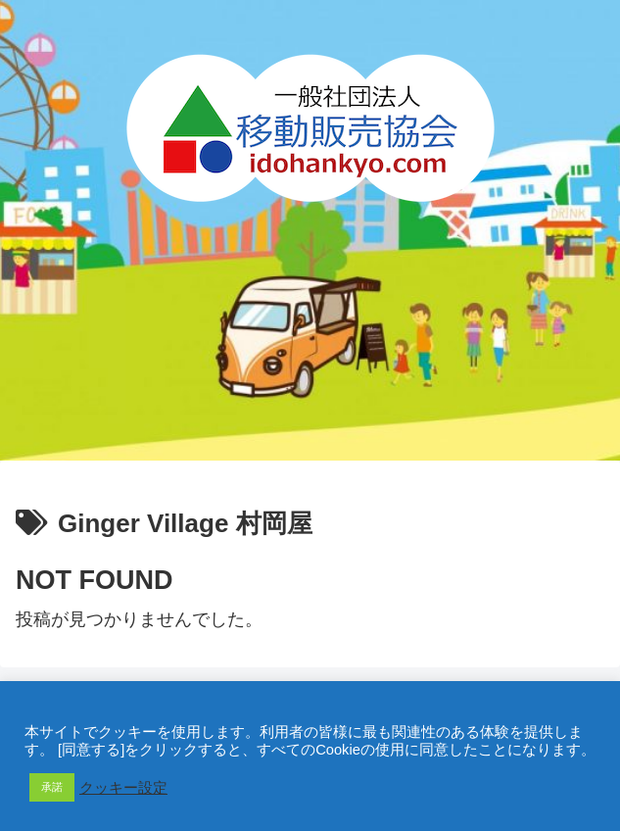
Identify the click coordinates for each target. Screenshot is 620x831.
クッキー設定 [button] (123, 788)
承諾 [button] (52, 787)
